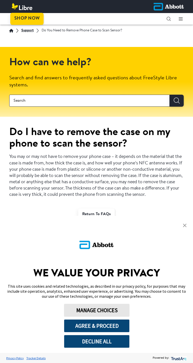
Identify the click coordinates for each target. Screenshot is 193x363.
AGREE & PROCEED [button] (97, 325)
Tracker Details (36, 358)
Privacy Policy (15, 358)
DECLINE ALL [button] (97, 341)
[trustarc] (178, 358)
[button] (169, 19)
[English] (11, 31)
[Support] (27, 31)
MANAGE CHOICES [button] (97, 310)
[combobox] (89, 101)
